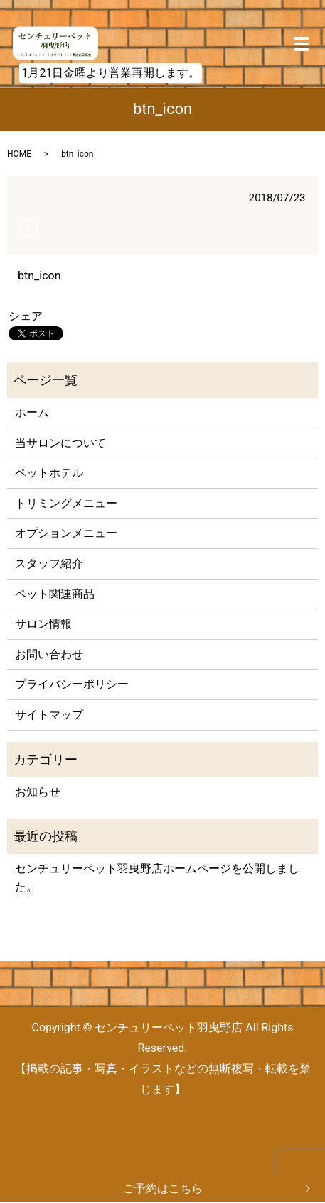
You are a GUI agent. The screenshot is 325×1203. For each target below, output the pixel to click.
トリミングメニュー (66, 503)
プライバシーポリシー (72, 684)
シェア (26, 316)
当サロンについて (60, 443)
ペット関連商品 (55, 594)
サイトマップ (49, 714)
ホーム (32, 412)
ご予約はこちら (163, 1188)
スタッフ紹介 (49, 563)
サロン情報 (43, 624)
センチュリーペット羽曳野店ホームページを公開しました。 (157, 878)
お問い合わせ (49, 654)
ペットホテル (49, 472)
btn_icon (39, 275)
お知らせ (37, 792)
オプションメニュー (66, 533)
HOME (19, 154)
